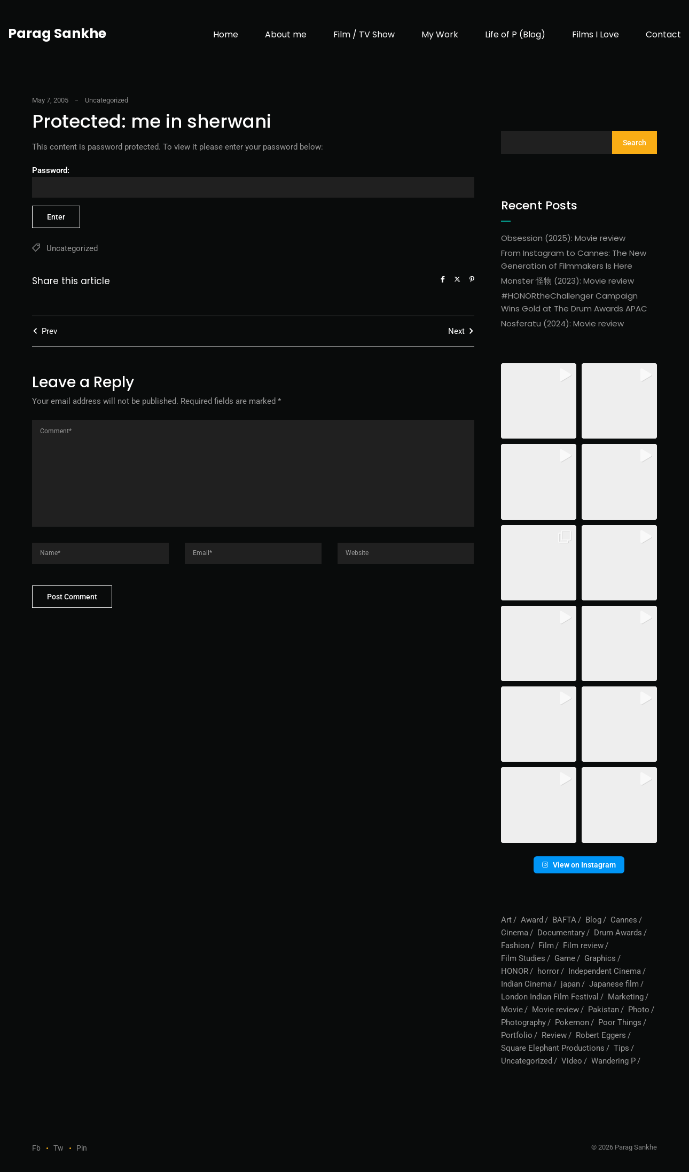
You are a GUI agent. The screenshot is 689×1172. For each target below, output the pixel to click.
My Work (439, 34)
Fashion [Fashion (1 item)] (515, 945)
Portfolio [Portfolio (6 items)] (517, 1035)
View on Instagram (579, 865)
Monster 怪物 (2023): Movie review (567, 280)
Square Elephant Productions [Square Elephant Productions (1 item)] (553, 1048)
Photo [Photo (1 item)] (638, 1009)
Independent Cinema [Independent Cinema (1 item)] (604, 971)
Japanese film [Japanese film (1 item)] (614, 984)
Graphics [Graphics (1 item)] (600, 958)
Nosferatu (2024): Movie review (562, 323)
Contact (663, 34)
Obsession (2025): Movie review (563, 238)
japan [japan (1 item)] (570, 984)
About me (286, 34)
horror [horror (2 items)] (548, 971)
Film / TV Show (364, 34)
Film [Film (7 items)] (546, 945)
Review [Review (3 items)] (554, 1035)
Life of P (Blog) (515, 34)
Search (634, 142)
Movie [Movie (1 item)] (512, 1009)
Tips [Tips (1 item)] (621, 1048)
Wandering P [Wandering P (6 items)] (613, 1061)
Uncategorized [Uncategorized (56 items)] (526, 1061)
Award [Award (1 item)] (532, 920)
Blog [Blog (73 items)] (593, 920)
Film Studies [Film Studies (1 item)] (523, 958)
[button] (538, 401)
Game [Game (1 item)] (564, 958)
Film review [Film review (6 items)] (583, 945)
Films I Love (595, 34)
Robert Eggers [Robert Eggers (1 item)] (601, 1035)
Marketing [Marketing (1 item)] (626, 997)
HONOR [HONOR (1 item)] (514, 971)
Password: (253, 182)
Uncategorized (106, 100)
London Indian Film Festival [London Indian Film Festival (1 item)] (550, 997)
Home (225, 34)
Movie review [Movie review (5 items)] (555, 1009)
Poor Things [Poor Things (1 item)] (619, 1022)
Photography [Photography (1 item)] (523, 1022)
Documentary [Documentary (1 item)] (561, 932)
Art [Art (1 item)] (506, 920)
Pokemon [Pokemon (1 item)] (572, 1022)
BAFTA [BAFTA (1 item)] (564, 920)
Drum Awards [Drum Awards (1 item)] (618, 932)
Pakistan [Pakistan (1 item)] (603, 1009)
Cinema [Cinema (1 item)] (514, 932)
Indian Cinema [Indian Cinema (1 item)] (526, 984)
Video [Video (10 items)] (571, 1061)
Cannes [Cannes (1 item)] (623, 920)
